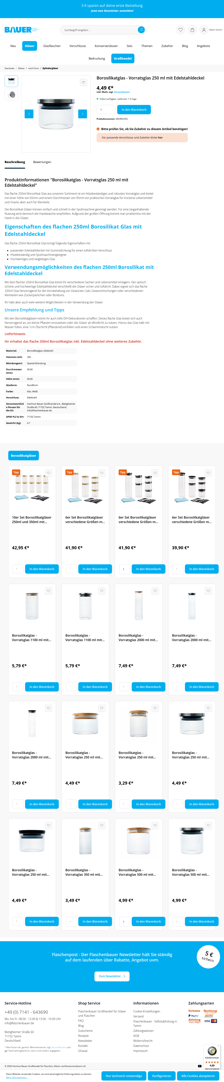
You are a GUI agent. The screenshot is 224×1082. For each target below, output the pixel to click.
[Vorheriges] (29, 113)
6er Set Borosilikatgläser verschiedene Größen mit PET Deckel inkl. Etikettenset (191, 519)
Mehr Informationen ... (17, 1077)
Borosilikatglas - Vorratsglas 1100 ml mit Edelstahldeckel (83, 637)
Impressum (140, 1051)
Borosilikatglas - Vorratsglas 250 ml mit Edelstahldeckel (189, 755)
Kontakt (83, 1046)
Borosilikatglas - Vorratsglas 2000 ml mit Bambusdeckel (137, 637)
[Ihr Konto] (210, 29)
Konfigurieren (161, 1076)
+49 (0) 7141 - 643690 (26, 1012)
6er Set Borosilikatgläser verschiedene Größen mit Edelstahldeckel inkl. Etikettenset (138, 519)
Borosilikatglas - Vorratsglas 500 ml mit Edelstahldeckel (189, 872)
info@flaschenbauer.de (19, 1023)
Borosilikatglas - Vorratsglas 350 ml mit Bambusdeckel (82, 872)
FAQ (81, 1021)
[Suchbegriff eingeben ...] (103, 30)
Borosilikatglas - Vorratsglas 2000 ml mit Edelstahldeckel (190, 637)
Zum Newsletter (110, 976)
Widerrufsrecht (142, 1041)
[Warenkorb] (192, 29)
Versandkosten (122, 91)
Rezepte (83, 1036)
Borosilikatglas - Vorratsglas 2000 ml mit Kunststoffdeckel (30, 755)
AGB (136, 1036)
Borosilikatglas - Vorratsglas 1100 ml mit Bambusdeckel (30, 637)
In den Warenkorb (134, 110)
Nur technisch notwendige (124, 1076)
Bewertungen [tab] (42, 162)
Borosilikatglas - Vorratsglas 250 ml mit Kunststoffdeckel (29, 872)
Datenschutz (141, 1046)
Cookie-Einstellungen (146, 1011)
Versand (138, 1016)
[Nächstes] (82, 113)
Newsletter (111, 10)
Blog (81, 1026)
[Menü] (218, 1047)
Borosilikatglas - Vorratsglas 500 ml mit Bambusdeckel (136, 872)
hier (160, 137)
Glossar (83, 1051)
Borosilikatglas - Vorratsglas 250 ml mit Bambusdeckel (82, 755)
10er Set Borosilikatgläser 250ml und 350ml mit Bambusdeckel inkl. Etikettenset (31, 519)
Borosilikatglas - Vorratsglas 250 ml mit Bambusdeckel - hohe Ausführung (136, 755)
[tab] (15, 164)
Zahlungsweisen (143, 1031)
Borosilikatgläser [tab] (23, 456)
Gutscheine (85, 1031)
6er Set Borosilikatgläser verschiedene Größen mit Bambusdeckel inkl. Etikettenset (84, 519)
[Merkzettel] (180, 29)
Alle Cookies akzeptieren (198, 1076)
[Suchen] (141, 29)
